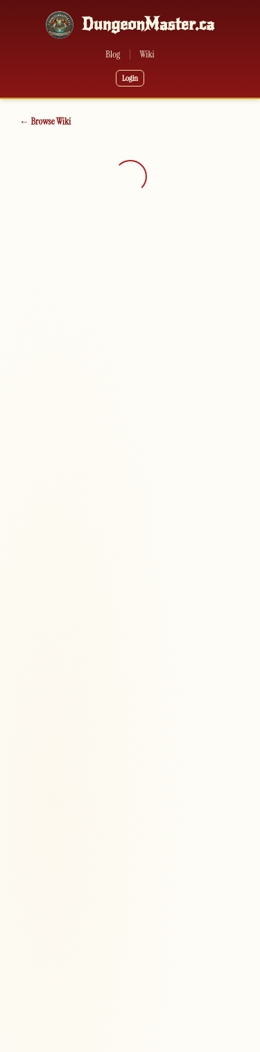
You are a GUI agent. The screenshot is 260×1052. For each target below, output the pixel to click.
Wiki (147, 54)
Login (130, 78)
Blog (112, 54)
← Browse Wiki (45, 121)
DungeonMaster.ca (148, 24)
